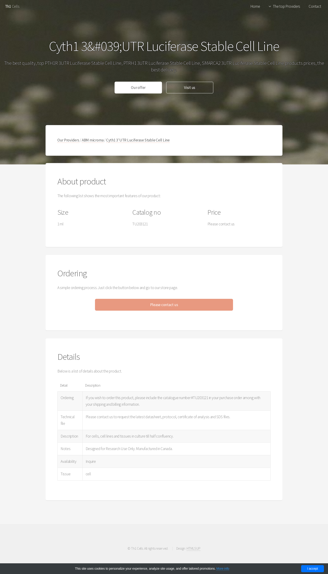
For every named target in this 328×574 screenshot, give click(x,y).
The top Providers (286, 6)
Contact (315, 6)
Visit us (189, 87)
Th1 (8, 6)
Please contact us (164, 304)
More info (222, 568)
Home (255, 6)
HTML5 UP (193, 548)
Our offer (138, 87)
